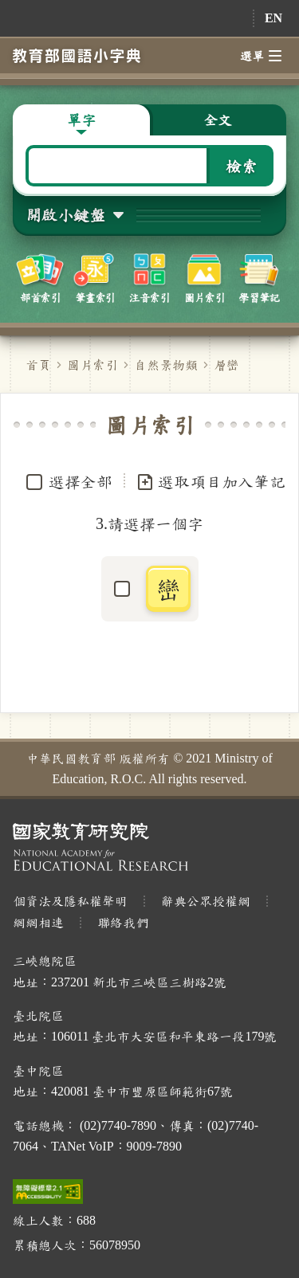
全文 (217, 119)
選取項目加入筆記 (210, 482)
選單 (260, 55)
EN (273, 18)
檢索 (242, 165)
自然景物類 (166, 364)
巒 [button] (168, 588)
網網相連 (38, 922)
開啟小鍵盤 (65, 214)
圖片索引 (92, 364)
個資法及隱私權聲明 (70, 901)
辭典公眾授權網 (205, 901)
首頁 (38, 364)
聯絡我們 (122, 922)
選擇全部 (80, 481)
